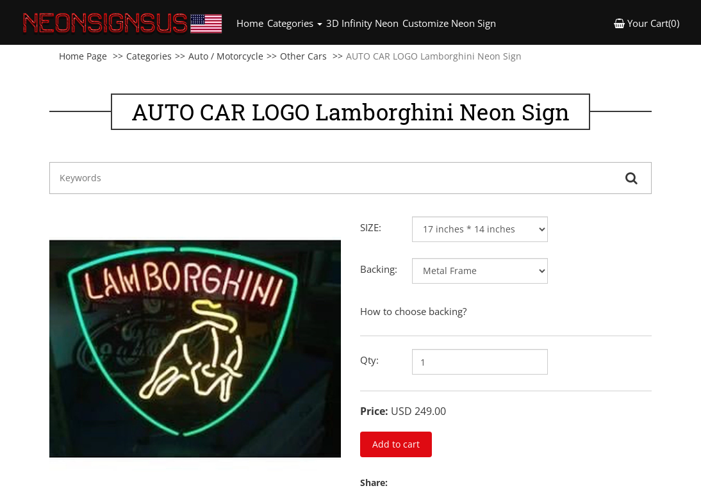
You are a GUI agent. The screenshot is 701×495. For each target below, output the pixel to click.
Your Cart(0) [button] (646, 23)
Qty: (369, 359)
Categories (149, 56)
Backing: (378, 269)
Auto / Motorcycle (225, 56)
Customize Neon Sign (449, 23)
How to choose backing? (413, 311)
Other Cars (303, 56)
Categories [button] (294, 23)
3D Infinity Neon (362, 23)
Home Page (83, 56)
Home (250, 22)
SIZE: (370, 227)
